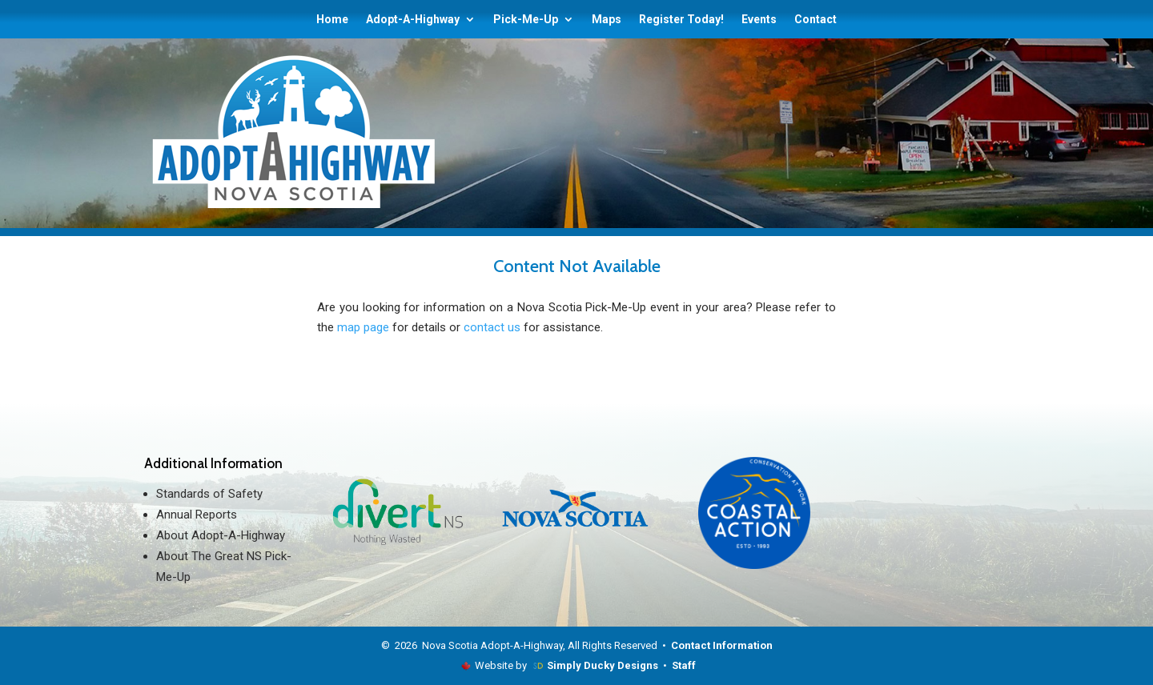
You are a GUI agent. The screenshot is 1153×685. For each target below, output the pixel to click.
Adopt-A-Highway (413, 20)
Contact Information (722, 645)
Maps (606, 20)
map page (363, 327)
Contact (815, 20)
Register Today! (681, 20)
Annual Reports (196, 514)
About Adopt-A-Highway (220, 535)
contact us (492, 327)
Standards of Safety (209, 494)
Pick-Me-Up (525, 20)
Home (332, 20)
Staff (684, 665)
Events (759, 20)
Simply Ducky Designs (602, 665)
